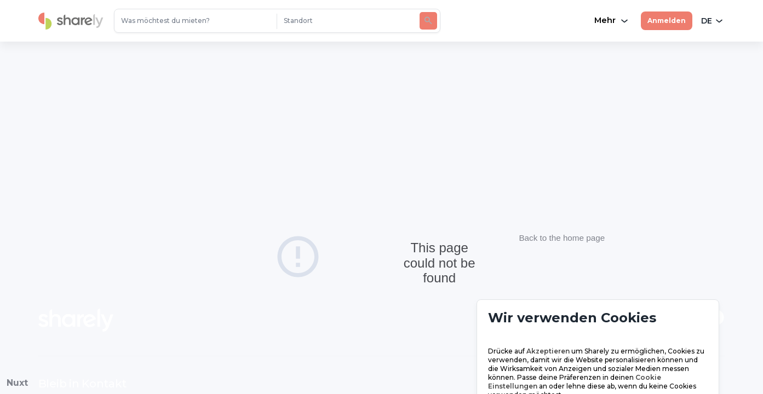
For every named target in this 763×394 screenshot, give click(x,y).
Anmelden (666, 20)
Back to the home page (562, 243)
